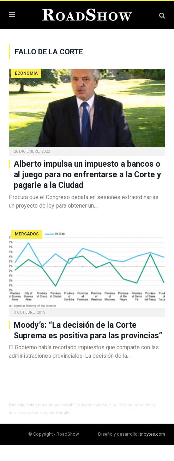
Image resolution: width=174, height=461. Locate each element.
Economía (26, 73)
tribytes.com (152, 434)
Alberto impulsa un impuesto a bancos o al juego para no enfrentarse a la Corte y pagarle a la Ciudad (87, 174)
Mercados (27, 234)
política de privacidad (133, 405)
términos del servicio (29, 412)
